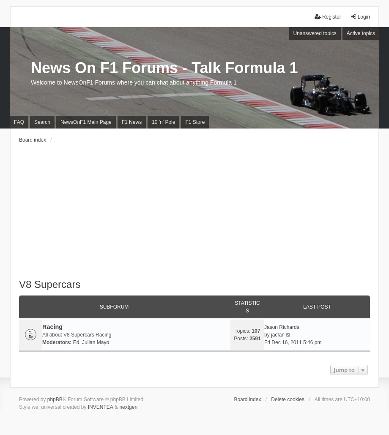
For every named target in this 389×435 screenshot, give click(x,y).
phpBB (55, 399)
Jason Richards (281, 327)
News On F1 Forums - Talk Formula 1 (164, 68)
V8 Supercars (49, 284)
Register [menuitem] (328, 17)
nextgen (128, 407)
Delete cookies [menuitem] (287, 399)
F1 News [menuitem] (132, 122)
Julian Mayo (95, 342)
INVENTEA (100, 407)
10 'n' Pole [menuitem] (163, 122)
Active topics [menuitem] (361, 33)
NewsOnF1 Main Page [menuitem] (86, 122)
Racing (52, 326)
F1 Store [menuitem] (195, 122)
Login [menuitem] (360, 17)
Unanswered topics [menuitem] (315, 33)
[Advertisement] (194, 215)
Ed (76, 342)
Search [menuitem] (42, 122)
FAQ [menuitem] (19, 122)
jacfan (278, 335)
